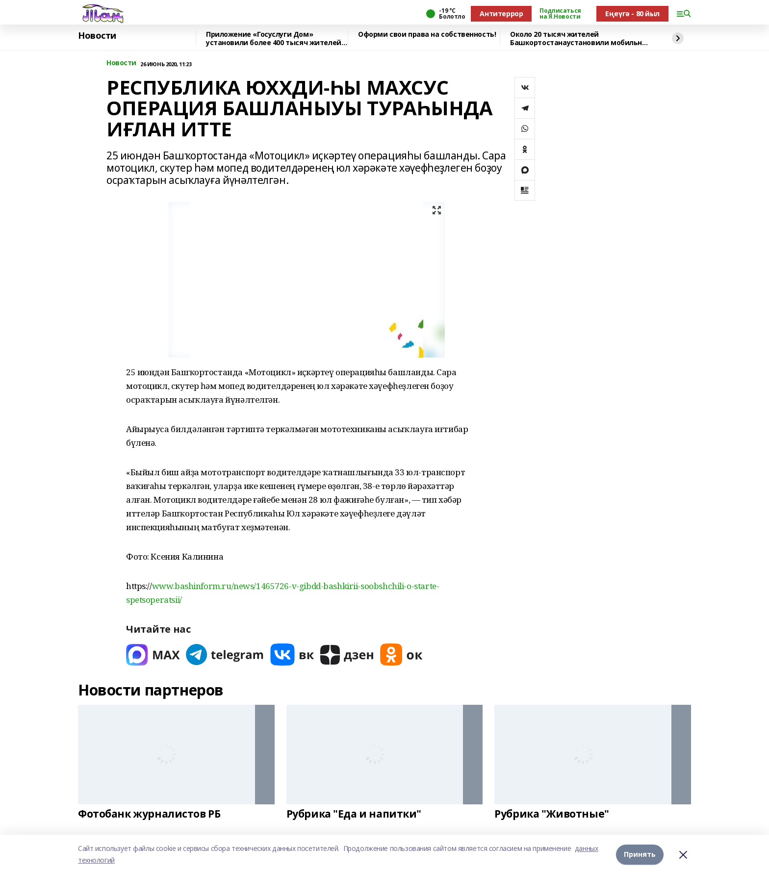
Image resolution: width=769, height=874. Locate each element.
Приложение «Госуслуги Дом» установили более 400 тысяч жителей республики (273, 38)
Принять (640, 854)
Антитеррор (501, 13)
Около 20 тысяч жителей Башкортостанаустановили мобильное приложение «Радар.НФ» (580, 38)
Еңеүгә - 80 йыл (632, 13)
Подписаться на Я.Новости (560, 14)
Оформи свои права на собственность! (427, 34)
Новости (97, 35)
